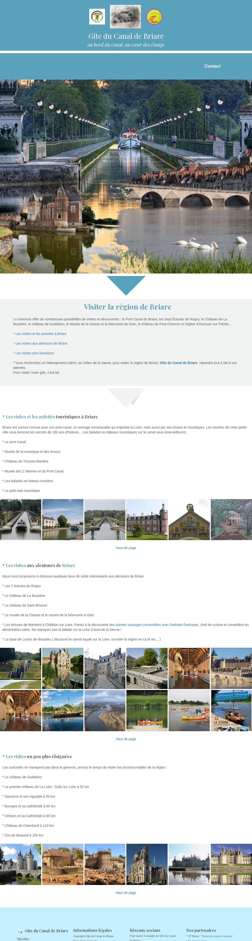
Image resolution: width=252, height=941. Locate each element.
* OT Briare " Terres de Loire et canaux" (209, 936)
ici (56, 372)
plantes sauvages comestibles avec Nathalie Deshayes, (158, 625)
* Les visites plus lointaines (33, 353)
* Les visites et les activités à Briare (39, 334)
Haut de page (126, 548)
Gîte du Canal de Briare (178, 363)
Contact (212, 66)
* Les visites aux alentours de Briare (40, 343)
